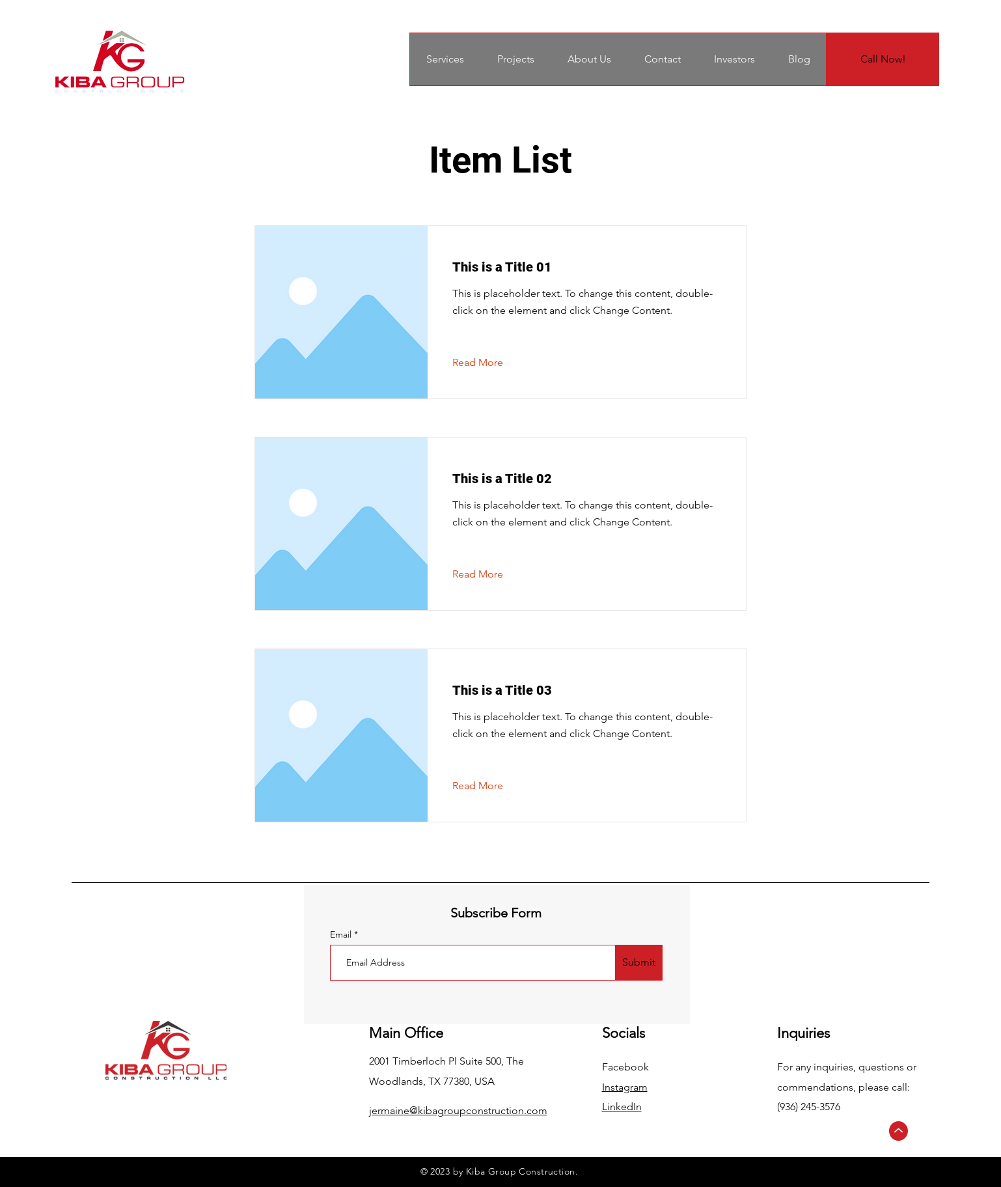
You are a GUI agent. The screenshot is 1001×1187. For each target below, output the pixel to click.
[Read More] (487, 362)
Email (342, 934)
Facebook (625, 1067)
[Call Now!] (883, 59)
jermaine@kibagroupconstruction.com (458, 1110)
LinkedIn (622, 1106)
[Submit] (639, 963)
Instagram (625, 1087)
